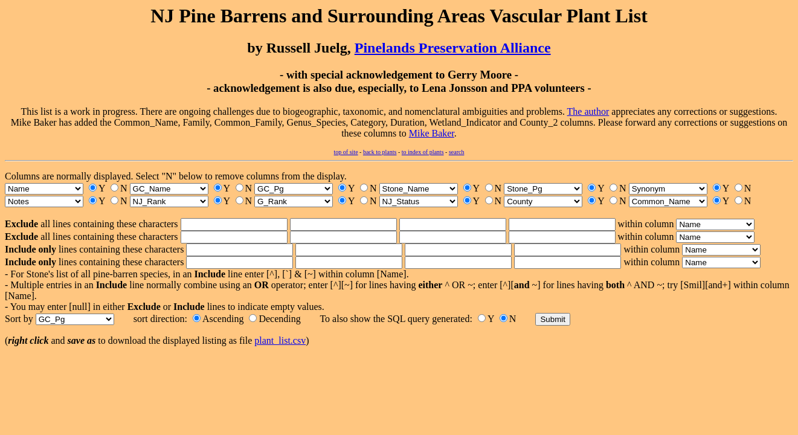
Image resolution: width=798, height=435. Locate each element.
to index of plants (423, 152)
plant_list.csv (280, 340)
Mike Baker (431, 133)
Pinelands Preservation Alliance (453, 48)
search (457, 152)
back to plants (380, 152)
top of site (346, 152)
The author (588, 111)
